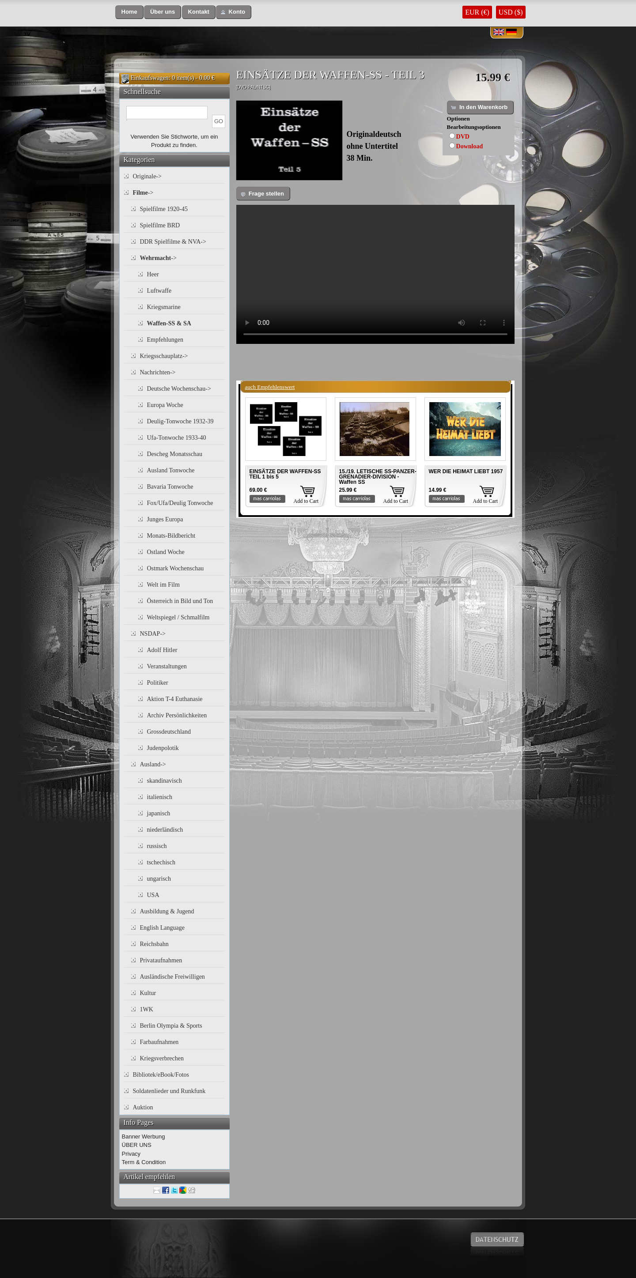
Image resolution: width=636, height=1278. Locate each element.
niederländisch (165, 829)
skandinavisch (164, 780)
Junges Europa (165, 519)
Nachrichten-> (158, 372)
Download (469, 146)
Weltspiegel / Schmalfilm (178, 617)
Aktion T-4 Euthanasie (175, 699)
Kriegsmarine (164, 307)
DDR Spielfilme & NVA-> (173, 241)
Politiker (157, 682)
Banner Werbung (143, 1136)
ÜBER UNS (136, 1145)
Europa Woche (165, 405)
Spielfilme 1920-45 (164, 209)
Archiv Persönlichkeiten (177, 715)
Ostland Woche (166, 552)
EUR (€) (477, 12)
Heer (153, 274)
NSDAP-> (153, 633)
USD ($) (511, 12)
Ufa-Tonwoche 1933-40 (176, 437)
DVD (462, 136)
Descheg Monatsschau (175, 454)
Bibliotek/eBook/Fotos (161, 1074)
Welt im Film (163, 584)
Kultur (148, 993)
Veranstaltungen (167, 666)
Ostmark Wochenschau (175, 568)
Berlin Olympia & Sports (171, 1025)
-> (143, 192)
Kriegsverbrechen (162, 1058)
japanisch (158, 813)
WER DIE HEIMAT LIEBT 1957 (466, 471)
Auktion (143, 1107)
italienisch (160, 797)
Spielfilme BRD (160, 225)
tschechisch (161, 862)
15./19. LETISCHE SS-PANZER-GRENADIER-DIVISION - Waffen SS (377, 476)
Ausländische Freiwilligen (172, 976)
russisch (157, 846)
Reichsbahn (154, 944)
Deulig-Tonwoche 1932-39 (180, 421)
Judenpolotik (163, 748)
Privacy (131, 1153)
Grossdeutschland (169, 731)
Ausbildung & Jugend (167, 911)
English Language (162, 927)
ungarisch (159, 878)
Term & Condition (144, 1162)
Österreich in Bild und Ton (180, 601)
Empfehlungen (165, 339)
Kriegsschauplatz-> (164, 356)
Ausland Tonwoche (171, 470)
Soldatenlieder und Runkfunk (169, 1091)
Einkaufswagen (150, 78)
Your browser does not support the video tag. (375, 274)
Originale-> (147, 176)
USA (153, 895)
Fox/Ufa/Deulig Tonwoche (180, 503)
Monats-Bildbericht (171, 535)
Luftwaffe (159, 290)
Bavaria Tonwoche (170, 486)
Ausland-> (153, 764)
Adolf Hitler (162, 650)
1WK (146, 1009)
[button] (129, 12)
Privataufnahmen (161, 960)
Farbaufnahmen (159, 1042)
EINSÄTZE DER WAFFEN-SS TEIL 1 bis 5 (285, 474)
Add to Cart (306, 501)
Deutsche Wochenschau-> (179, 388)
